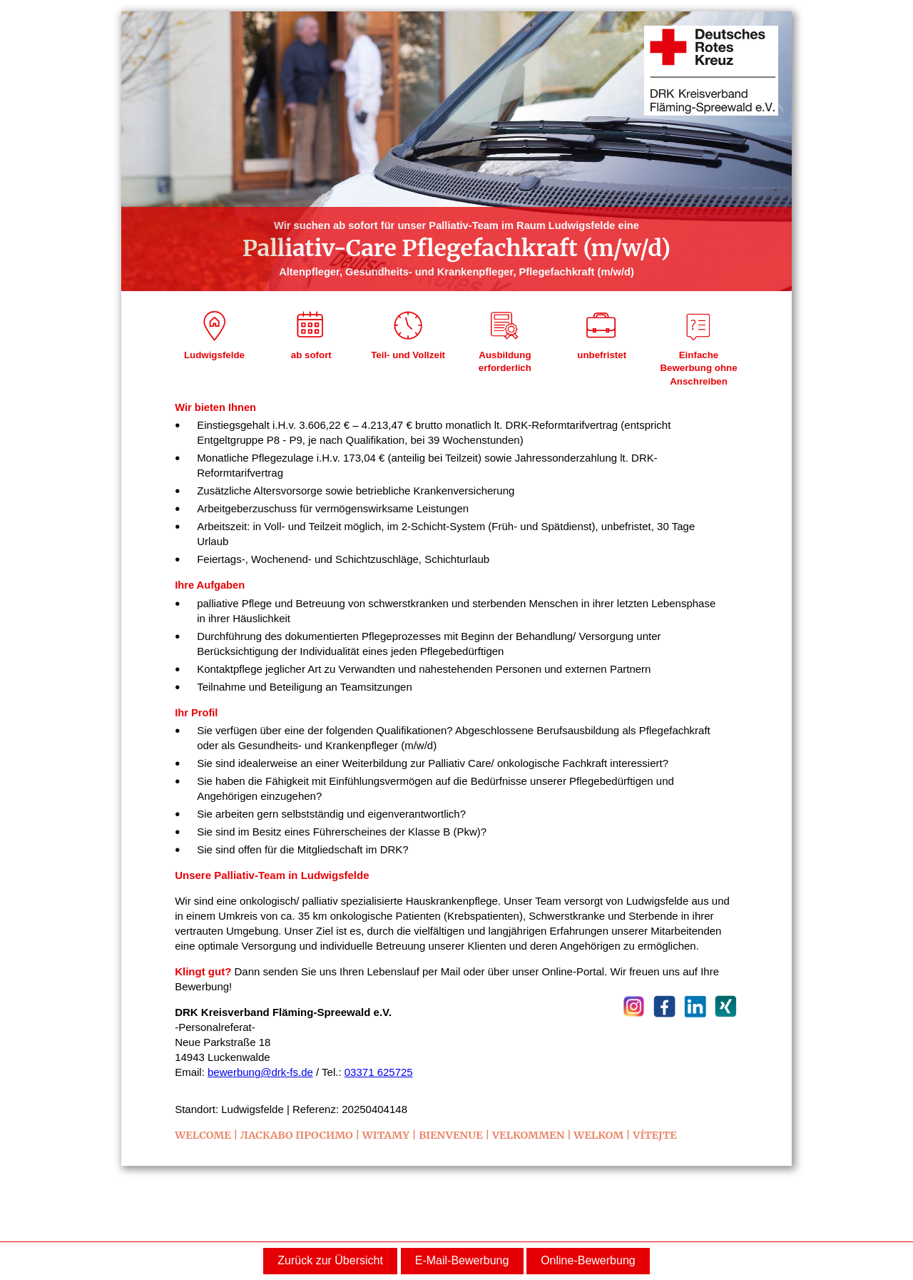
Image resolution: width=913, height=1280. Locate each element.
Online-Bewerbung (588, 1260)
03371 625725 (379, 1072)
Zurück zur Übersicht (330, 1260)
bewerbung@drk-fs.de (260, 1072)
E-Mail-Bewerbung (462, 1260)
